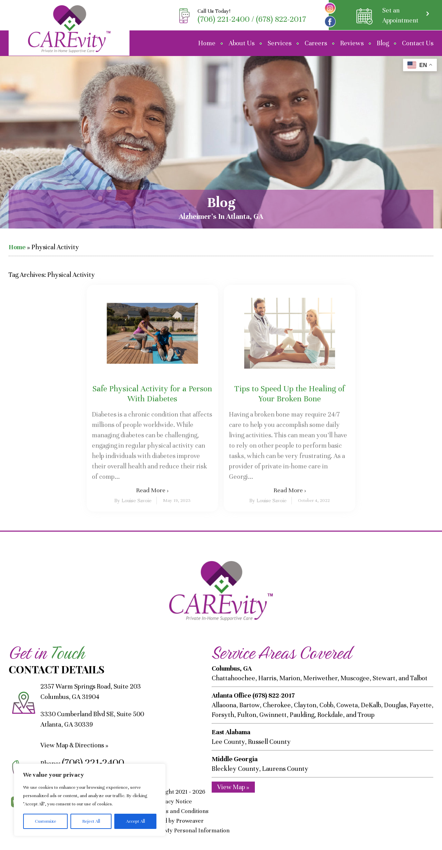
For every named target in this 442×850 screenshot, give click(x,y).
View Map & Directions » (75, 745)
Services (279, 43)
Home (206, 43)
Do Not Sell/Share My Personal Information (174, 830)
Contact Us (417, 43)
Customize (45, 821)
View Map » (233, 787)
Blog (383, 43)
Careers (316, 43)
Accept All (135, 821)
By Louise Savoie (133, 500)
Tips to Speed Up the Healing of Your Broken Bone (289, 394)
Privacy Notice (174, 801)
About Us (241, 43)
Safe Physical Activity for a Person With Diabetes (152, 394)
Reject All (91, 821)
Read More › (152, 490)
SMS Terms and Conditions (174, 811)
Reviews (352, 43)
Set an (400, 15)
